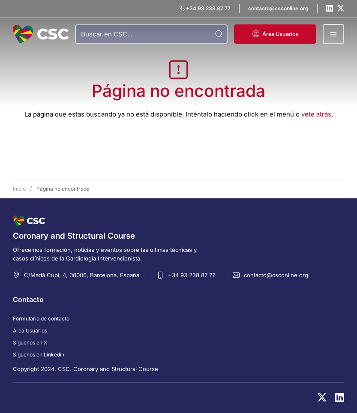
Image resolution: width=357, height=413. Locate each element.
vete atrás (316, 114)
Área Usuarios (30, 330)
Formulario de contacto (41, 318)
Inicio (19, 189)
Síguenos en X (30, 342)
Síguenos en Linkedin (38, 354)
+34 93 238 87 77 (191, 275)
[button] (275, 34)
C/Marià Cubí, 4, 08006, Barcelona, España (81, 275)
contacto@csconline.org (276, 275)
